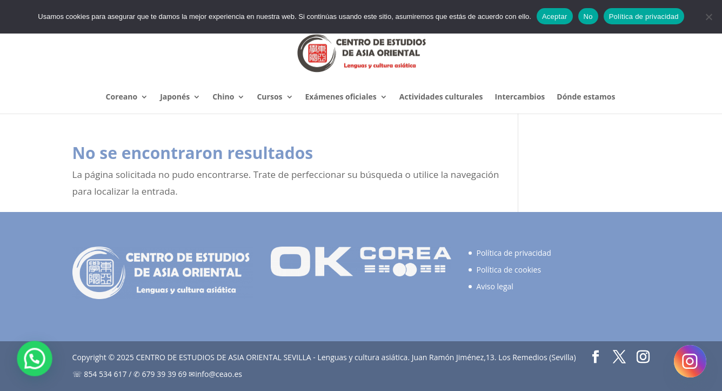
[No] (708, 16)
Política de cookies (508, 269)
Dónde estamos (586, 97)
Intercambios (520, 97)
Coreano (122, 97)
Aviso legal (494, 286)
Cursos (269, 97)
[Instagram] (690, 361)
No (588, 16)
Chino (223, 97)
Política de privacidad (513, 253)
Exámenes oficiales (341, 97)
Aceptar (554, 16)
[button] (31, 359)
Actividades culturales (441, 97)
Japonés (175, 97)
